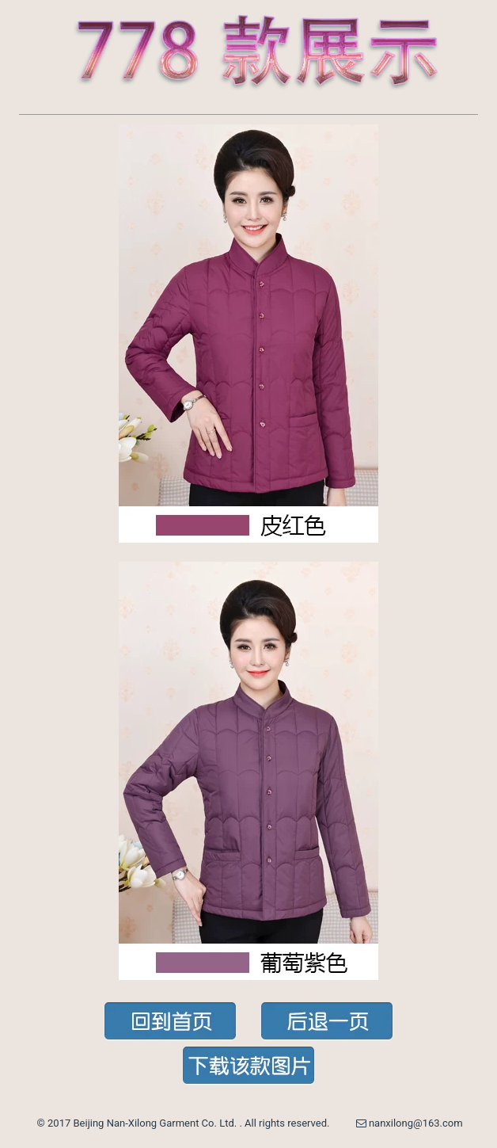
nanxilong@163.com (409, 1123)
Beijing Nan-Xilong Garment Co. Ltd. (157, 1123)
